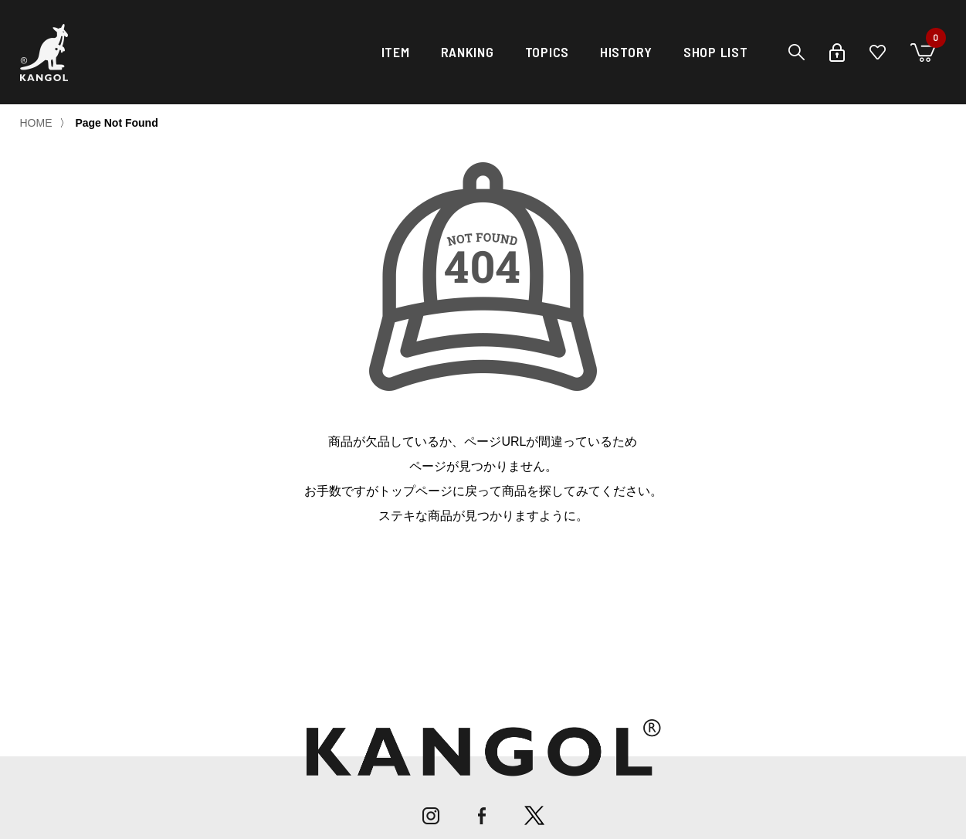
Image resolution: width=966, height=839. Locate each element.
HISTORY (626, 51)
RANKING (467, 51)
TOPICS (547, 51)
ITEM (395, 51)
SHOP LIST (715, 51)
